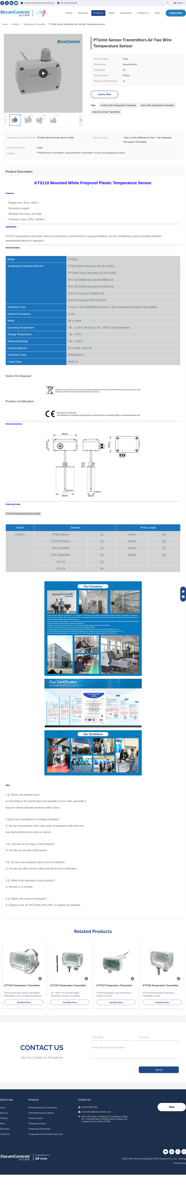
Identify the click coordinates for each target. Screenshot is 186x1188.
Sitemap (182, 1159)
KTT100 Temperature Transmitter (161, 985)
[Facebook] (2, 3)
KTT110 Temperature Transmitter (114, 985)
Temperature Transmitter (34, 24)
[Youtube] (16, 3)
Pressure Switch (35, 1118)
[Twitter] (7, 3)
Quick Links (6, 1099)
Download (126, 13)
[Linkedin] (11, 3)
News (112, 13)
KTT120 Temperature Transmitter (68, 985)
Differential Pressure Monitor (41, 1113)
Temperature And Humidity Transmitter (45, 1134)
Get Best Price (24, 1002)
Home (69, 13)
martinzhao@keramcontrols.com (39, 3)
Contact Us (143, 13)
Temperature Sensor (37, 1123)
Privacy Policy (180, 1163)
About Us (83, 13)
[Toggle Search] (168, 3)
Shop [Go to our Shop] (171, 1107)
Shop (157, 13)
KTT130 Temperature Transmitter (22, 985)
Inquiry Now (175, 13)
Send (158, 1070)
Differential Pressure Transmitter (42, 1107)
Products (98, 13)
